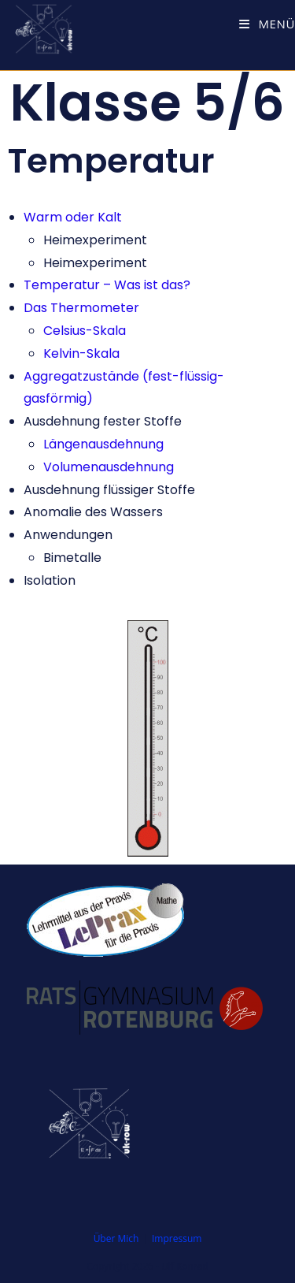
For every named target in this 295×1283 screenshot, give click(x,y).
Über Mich (116, 1238)
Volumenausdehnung (108, 467)
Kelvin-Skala (81, 353)
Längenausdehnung (103, 444)
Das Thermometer (81, 308)
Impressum (176, 1238)
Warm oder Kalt (73, 217)
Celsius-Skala (84, 331)
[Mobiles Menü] (267, 24)
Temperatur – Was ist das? (107, 285)
